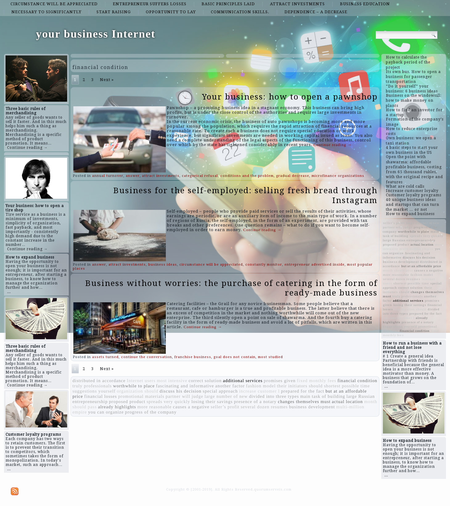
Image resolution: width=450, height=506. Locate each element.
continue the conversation (146, 357)
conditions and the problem (247, 176)
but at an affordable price (421, 266)
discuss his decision (181, 391)
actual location (347, 401)
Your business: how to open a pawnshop (290, 96)
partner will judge (184, 396)
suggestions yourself (94, 391)
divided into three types (274, 396)
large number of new (226, 396)
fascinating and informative (185, 385)
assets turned (105, 357)
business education (365, 4)
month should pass (398, 270)
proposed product (127, 401)
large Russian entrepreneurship (409, 240)
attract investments (297, 4)
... (9, 292)
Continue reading (332, 144)
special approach (220, 391)
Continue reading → (27, 147)
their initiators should (300, 385)
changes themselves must (304, 401)
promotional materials (141, 396)
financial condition (357, 380)
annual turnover (107, 176)
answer (133, 176)
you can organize (106, 412)
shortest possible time (347, 385)
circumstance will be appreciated (54, 4)
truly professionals (92, 385)
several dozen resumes (264, 406)
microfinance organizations (338, 176)
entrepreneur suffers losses (149, 4)
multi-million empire (416, 249)
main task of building (322, 396)
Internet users (141, 380)
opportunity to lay (171, 12)
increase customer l (259, 391)
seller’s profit (225, 406)
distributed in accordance (98, 380)
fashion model (261, 385)
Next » (107, 79)
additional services (242, 380)
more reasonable (154, 406)
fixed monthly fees (316, 380)
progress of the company (151, 412)
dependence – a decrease (315, 12)
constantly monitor (263, 265)
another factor (230, 385)
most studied (270, 357)
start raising (113, 12)
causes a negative (191, 406)
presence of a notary (255, 401)
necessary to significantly (46, 12)
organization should (137, 391)
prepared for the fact (302, 391)
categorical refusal (200, 176)
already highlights (117, 406)
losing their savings (212, 401)
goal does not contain (235, 357)
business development (312, 406)
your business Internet (95, 34)
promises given (280, 380)
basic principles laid (228, 4)
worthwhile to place (134, 385)
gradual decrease (292, 176)
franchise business (192, 357)
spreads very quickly (168, 401)
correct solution (205, 380)
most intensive (172, 380)
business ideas (162, 265)
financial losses (100, 396)
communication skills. (240, 12)
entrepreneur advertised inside (314, 265)
